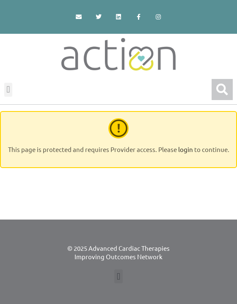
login (185, 149)
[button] (8, 90)
